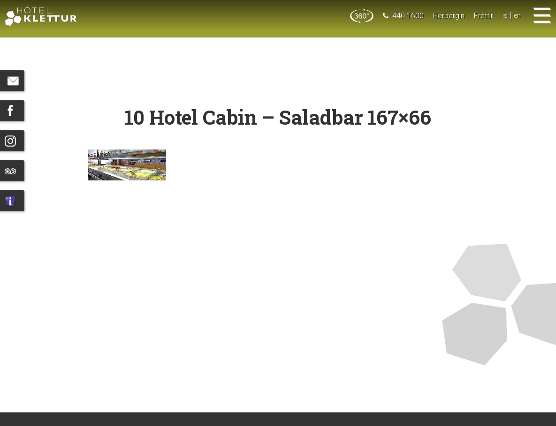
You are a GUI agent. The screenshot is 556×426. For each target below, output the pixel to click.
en (517, 15)
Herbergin (448, 15)
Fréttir (482, 15)
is (504, 15)
